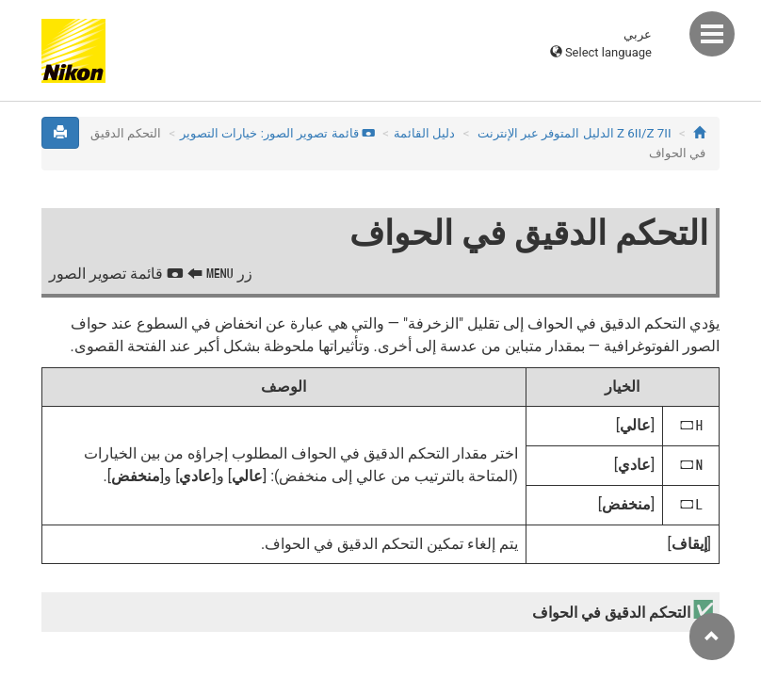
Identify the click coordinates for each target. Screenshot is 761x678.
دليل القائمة (424, 133)
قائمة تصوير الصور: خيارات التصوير (277, 133)
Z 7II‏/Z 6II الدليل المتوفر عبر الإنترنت (575, 133)
